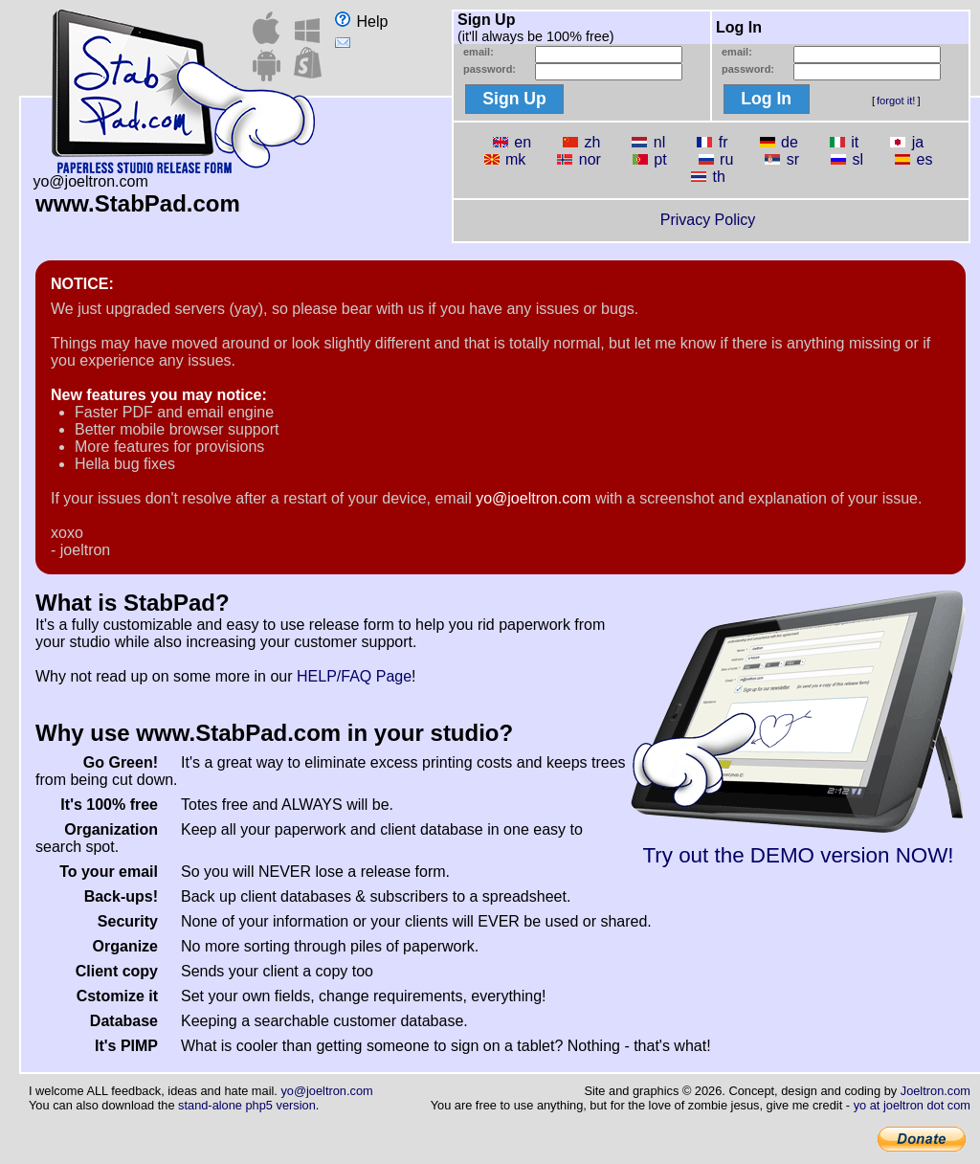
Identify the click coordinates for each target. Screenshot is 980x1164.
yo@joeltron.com (533, 498)
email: (478, 51)
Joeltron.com (935, 1091)
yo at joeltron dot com (912, 1105)
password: (489, 69)
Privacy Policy (708, 220)
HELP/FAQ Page (354, 676)
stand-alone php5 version (247, 1105)
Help (361, 21)
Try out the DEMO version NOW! (798, 845)
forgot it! (896, 100)
